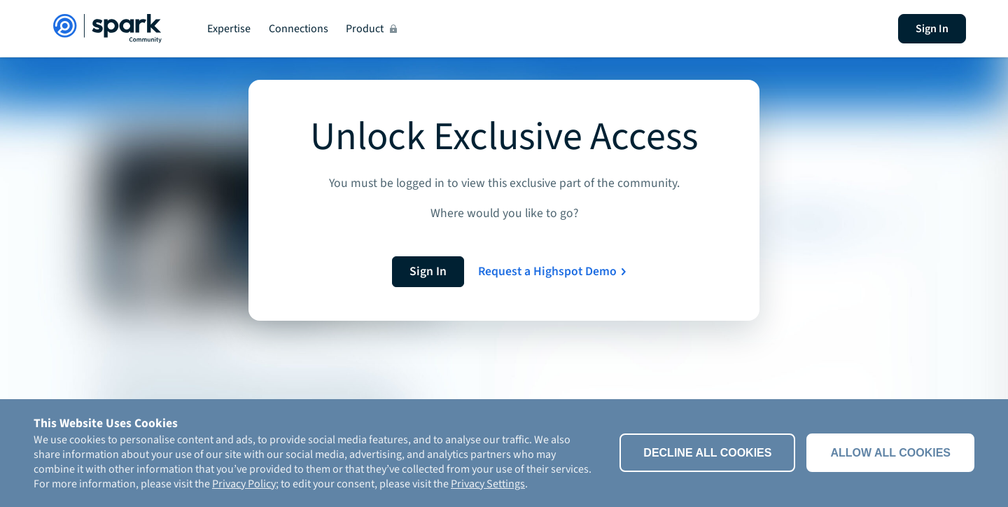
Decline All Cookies (707, 453)
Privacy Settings (488, 484)
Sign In (932, 28)
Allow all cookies (890, 453)
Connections (298, 28)
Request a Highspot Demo (547, 271)
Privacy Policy (244, 484)
